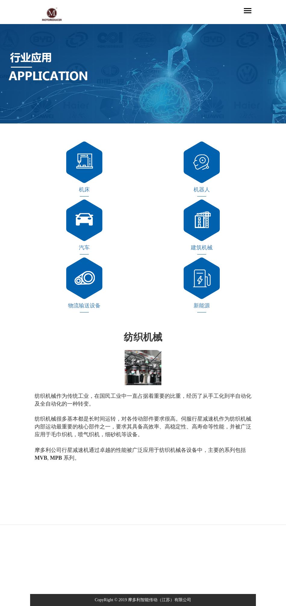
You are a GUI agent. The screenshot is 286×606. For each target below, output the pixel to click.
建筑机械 (202, 248)
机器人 (202, 190)
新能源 (202, 306)
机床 (84, 190)
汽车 (84, 248)
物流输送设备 (84, 306)
